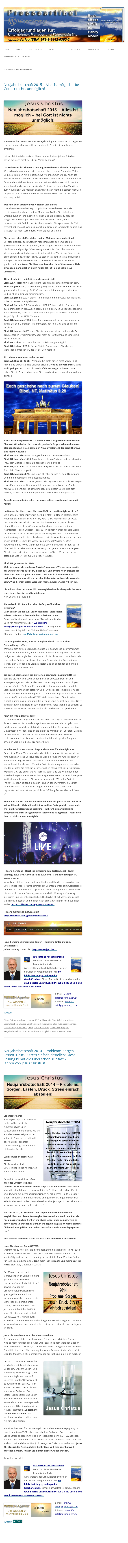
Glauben (22, 1023)
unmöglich (44, 1031)
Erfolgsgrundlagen (65, 1020)
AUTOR (111, 49)
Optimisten (33, 1031)
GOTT (30, 1027)
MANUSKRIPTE (94, 49)
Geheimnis (22, 1027)
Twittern (8, 1012)
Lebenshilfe (55, 1027)
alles (55, 1023)
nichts (24, 1031)
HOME (6, 49)
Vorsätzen (61, 1031)
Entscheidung (10, 1027)
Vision (53, 1031)
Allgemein (46, 1020)
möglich (65, 1027)
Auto (60, 1023)
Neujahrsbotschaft (12, 1031)
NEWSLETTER (55, 49)
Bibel (54, 1020)
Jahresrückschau (41, 1027)
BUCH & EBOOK (36, 49)
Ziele (69, 1031)
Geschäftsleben (11, 1023)
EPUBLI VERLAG (74, 49)
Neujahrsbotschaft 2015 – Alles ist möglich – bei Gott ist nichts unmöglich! (42, 86)
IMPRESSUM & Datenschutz (17, 56)
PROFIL (19, 49)
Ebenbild (72, 1023)
